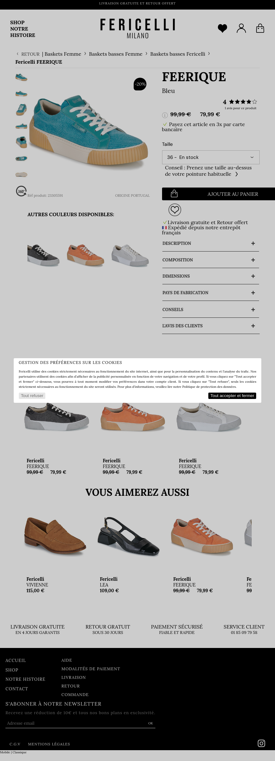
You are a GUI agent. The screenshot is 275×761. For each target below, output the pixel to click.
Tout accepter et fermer (232, 395)
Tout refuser (32, 395)
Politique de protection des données (209, 387)
